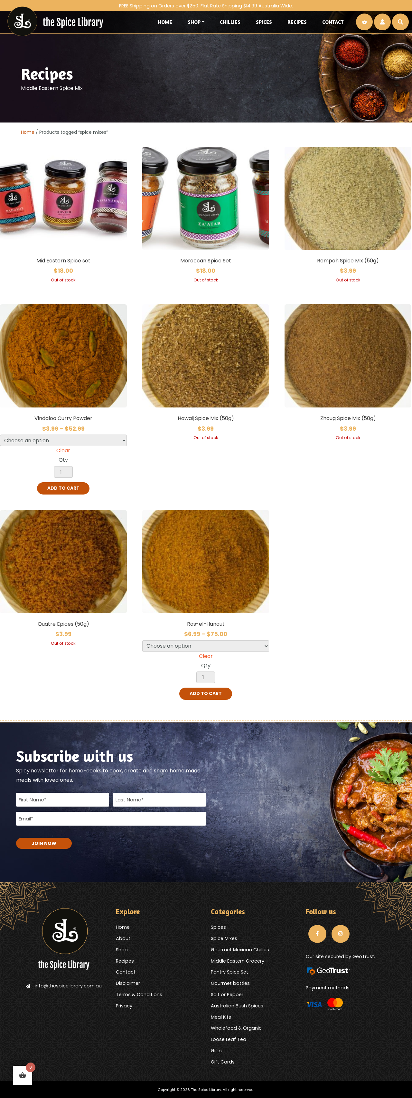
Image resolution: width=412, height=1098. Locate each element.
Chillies (230, 22)
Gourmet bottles (230, 983)
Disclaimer (128, 983)
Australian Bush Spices (237, 1005)
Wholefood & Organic (236, 1028)
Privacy (124, 1005)
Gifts (216, 1050)
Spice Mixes (224, 938)
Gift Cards (223, 1061)
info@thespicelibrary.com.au (64, 985)
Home (165, 22)
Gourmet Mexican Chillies (240, 949)
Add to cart (63, 488)
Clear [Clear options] (63, 450)
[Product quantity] (63, 472)
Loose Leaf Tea (228, 1039)
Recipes (297, 22)
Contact (333, 22)
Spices (264, 22)
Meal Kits (221, 1017)
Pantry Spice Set (229, 972)
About (123, 938)
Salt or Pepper (227, 994)
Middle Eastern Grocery (237, 960)
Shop (194, 22)
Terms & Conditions (139, 994)
